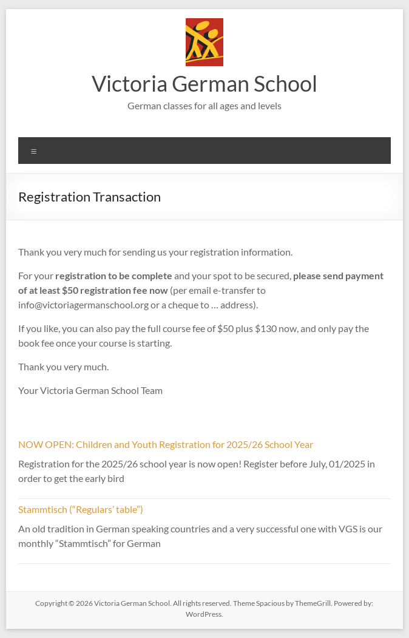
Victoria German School (204, 83)
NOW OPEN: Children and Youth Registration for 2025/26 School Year (165, 444)
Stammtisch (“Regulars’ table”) (80, 509)
